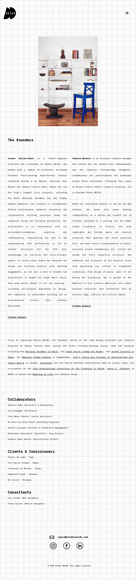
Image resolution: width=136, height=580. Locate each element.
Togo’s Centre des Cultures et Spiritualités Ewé (103, 357)
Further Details (17, 317)
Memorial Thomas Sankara (36, 357)
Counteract (46, 363)
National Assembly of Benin (41, 351)
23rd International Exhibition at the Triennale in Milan (68, 368)
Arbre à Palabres (118, 368)
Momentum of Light (43, 374)
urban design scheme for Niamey (85, 351)
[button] (127, 13)
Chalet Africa (16, 363)
